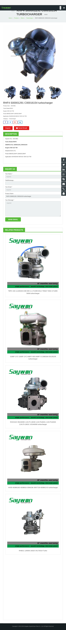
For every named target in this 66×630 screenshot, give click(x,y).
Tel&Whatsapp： (10, 180)
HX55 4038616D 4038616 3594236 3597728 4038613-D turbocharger (33, 487)
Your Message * (9, 200)
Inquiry (7, 128)
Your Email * (8, 187)
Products (16, 18)
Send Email (21, 128)
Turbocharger (29, 18)
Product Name (9, 193)
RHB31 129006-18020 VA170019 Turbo (33, 551)
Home (10, 18)
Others (22, 18)
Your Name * (8, 174)
